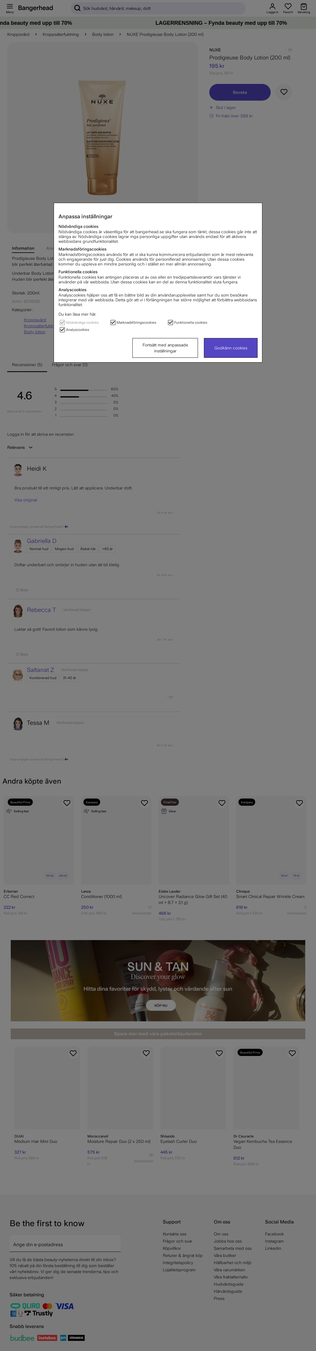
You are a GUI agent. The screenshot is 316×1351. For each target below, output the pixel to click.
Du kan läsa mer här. (77, 314)
